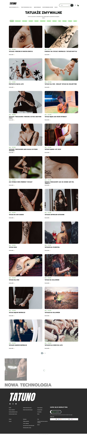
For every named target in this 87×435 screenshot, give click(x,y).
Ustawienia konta (39, 409)
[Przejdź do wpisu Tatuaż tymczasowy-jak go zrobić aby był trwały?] (61, 167)
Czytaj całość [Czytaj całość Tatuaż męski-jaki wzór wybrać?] (47, 119)
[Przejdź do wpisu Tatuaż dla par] (25, 265)
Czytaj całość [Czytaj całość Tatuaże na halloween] (47, 315)
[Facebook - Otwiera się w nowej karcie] (10, 404)
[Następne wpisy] (45, 353)
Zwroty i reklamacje (26, 423)
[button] (71, 5)
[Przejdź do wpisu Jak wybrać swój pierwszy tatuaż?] (25, 167)
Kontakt (10, 407)
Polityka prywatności (26, 421)
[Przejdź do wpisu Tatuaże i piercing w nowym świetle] (25, 37)
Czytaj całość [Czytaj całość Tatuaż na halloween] (47, 283)
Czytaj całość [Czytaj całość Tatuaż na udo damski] (11, 217)
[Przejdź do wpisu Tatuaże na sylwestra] (61, 233)
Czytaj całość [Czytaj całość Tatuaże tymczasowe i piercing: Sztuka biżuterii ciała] (11, 119)
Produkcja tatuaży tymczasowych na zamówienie (42, 422)
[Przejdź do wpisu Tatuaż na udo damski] (25, 200)
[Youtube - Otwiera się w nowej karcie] (16, 404)
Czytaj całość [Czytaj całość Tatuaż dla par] (11, 283)
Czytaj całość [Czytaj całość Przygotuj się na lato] (11, 87)
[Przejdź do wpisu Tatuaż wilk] (25, 233)
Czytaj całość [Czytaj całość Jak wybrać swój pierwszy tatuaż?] (11, 185)
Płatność (10, 419)
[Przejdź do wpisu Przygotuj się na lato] (25, 69)
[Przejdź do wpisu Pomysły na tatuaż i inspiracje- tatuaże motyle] (61, 37)
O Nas (38, 419)
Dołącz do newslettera (56, 411)
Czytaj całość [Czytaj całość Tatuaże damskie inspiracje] (11, 348)
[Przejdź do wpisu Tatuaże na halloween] (61, 298)
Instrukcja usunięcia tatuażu (13, 414)
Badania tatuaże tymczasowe (27, 407)
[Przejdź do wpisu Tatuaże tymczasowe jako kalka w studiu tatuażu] (25, 135)
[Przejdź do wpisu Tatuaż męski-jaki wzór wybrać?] (61, 102)
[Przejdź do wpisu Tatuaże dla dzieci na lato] (61, 330)
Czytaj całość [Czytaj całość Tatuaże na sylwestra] (47, 250)
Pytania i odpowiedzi (12, 409)
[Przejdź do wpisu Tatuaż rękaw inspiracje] (25, 298)
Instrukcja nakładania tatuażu (13, 411)
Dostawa (10, 421)
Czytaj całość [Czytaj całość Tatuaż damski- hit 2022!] (47, 152)
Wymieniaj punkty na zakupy (27, 427)
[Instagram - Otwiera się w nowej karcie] (13, 404)
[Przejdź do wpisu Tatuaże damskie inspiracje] (25, 330)
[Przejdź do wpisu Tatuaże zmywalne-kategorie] (61, 200)
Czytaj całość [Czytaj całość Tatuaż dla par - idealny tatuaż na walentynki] (47, 87)
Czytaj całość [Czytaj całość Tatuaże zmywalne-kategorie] (47, 217)
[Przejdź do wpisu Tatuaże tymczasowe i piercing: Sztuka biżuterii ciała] (25, 102)
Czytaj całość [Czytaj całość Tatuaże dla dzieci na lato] (47, 348)
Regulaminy (24, 419)
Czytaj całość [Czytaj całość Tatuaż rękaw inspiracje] (11, 315)
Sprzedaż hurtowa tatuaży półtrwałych (28, 425)
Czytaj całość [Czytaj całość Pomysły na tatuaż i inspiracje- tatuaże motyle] (47, 54)
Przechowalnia (39, 411)
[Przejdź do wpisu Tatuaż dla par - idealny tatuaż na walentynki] (61, 69)
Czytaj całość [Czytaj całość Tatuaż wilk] (11, 250)
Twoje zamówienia (39, 407)
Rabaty (38, 414)
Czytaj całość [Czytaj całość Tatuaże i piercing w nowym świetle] (11, 54)
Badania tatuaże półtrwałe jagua (27, 409)
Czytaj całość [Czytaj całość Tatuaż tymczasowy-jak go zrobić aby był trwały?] (47, 185)
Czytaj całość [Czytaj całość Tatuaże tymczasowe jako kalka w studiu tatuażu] (11, 152)
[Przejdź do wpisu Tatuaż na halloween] (61, 265)
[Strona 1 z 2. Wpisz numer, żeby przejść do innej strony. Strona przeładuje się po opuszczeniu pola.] (42, 353)
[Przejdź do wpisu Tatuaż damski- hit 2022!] (61, 135)
